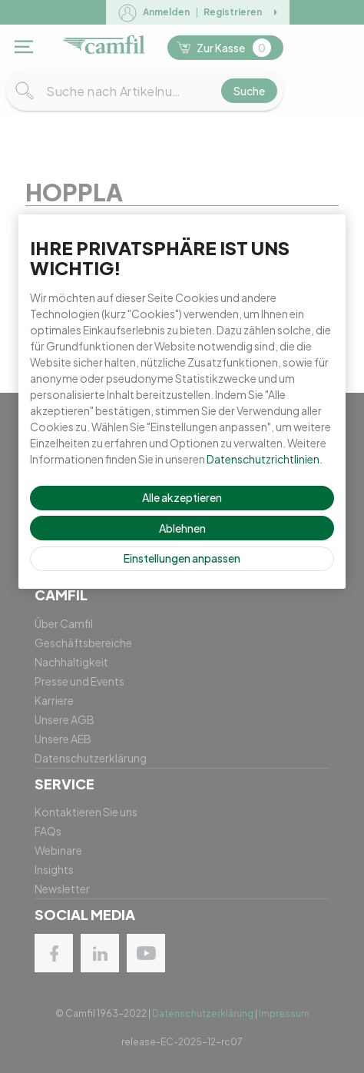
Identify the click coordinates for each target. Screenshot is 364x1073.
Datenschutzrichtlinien (263, 459)
